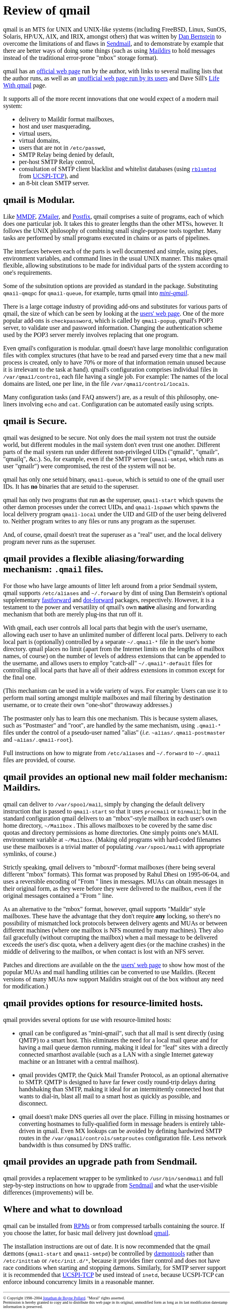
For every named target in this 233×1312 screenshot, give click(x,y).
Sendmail (118, 43)
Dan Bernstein (197, 36)
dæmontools (169, 1253)
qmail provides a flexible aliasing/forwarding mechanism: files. (93, 563)
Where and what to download (62, 1209)
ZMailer (48, 216)
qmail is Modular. (39, 200)
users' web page (160, 313)
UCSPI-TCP (48, 176)
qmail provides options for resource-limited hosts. (103, 1003)
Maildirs (159, 50)
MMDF (25, 216)
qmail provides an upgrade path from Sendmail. (100, 1161)
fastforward (56, 600)
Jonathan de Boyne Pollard (64, 1298)
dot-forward (98, 600)
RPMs (81, 1226)
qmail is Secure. (35, 421)
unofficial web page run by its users (123, 78)
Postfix (81, 216)
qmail (161, 1233)
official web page (58, 71)
